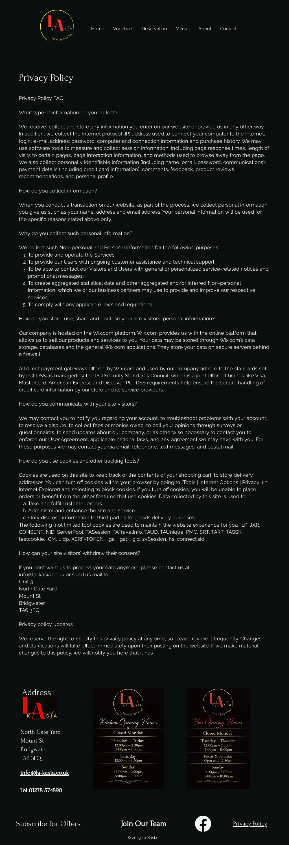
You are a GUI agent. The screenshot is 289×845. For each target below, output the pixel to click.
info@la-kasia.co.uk (41, 574)
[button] (182, 29)
